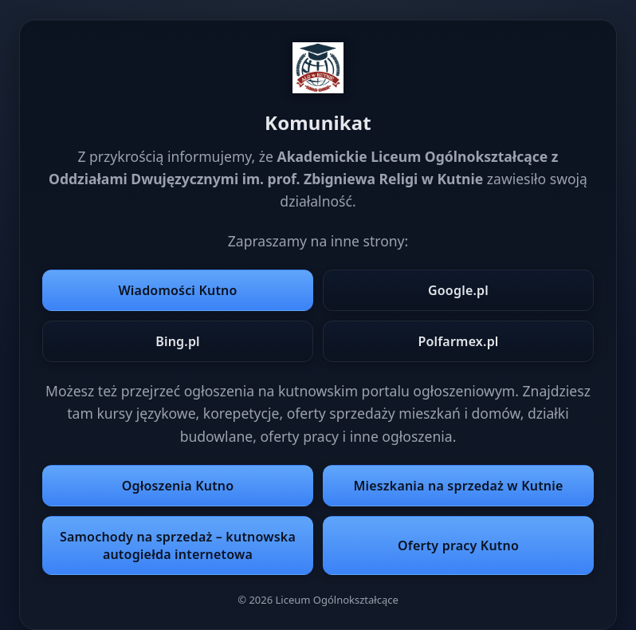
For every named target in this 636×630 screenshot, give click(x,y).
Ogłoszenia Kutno (178, 485)
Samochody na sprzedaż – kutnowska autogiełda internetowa (178, 545)
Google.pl (458, 290)
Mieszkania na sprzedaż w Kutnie (458, 485)
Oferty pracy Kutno (458, 545)
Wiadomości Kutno (177, 290)
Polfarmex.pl (458, 341)
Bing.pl (177, 341)
